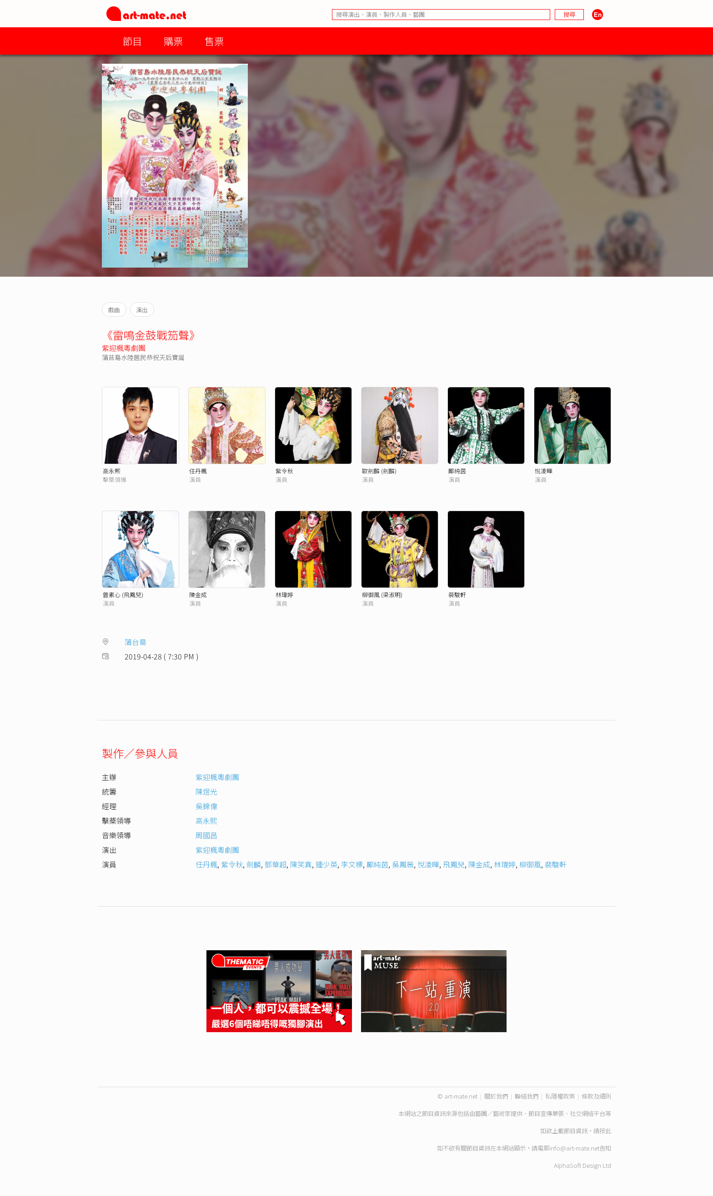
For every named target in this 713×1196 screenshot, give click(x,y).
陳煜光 (206, 791)
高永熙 (112, 470)
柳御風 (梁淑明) (382, 594)
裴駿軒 (457, 594)
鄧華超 (275, 864)
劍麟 (253, 864)
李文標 (352, 864)
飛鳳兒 (454, 864)
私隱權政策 (560, 1096)
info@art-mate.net (574, 1148)
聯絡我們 (526, 1096)
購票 (173, 41)
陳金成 (198, 594)
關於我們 (496, 1096)
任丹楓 (198, 470)
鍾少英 (326, 864)
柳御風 (530, 864)
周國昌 (206, 835)
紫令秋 (284, 470)
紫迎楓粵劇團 (124, 347)
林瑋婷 (284, 594)
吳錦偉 (206, 806)
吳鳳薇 (403, 864)
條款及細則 (596, 1096)
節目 (132, 41)
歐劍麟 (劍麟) (379, 470)
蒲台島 (135, 641)
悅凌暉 (543, 470)
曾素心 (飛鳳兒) (123, 594)
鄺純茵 (457, 470)
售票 (214, 41)
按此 (605, 1130)
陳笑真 (301, 864)
